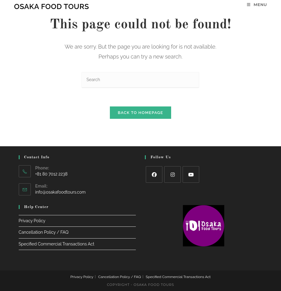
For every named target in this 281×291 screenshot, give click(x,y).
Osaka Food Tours (51, 6)
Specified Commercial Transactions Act (56, 244)
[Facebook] (154, 174)
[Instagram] (172, 174)
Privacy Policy (32, 220)
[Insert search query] (140, 80)
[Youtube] (191, 174)
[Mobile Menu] (257, 4)
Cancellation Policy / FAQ (44, 232)
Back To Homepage (140, 112)
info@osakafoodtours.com (60, 192)
